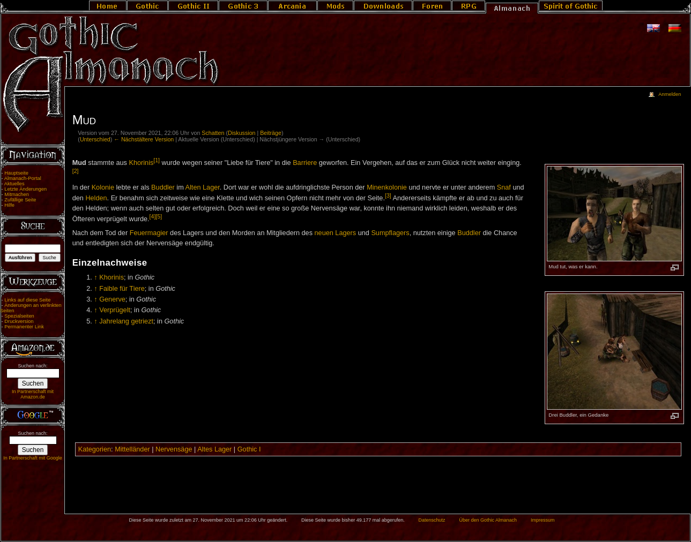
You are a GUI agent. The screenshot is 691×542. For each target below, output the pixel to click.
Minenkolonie (387, 187)
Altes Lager (214, 449)
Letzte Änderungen (25, 189)
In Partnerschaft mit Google (32, 458)
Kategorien (94, 449)
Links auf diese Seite (27, 300)
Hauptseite (16, 173)
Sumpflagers (390, 233)
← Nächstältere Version (144, 139)
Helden (96, 198)
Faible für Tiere (122, 288)
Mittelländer (132, 449)
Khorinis (141, 163)
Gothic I (249, 449)
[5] (158, 216)
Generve (112, 299)
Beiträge (270, 133)
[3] (388, 195)
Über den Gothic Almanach (488, 520)
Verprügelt (114, 310)
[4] (153, 216)
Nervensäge (173, 449)
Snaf (504, 187)
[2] (75, 171)
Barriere (305, 163)
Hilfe (9, 205)
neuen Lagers (335, 233)
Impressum (543, 520)
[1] (156, 160)
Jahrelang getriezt (126, 321)
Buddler (163, 187)
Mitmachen (16, 194)
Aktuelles (14, 183)
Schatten (213, 133)
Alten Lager (202, 187)
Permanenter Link (24, 326)
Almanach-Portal (22, 178)
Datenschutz (432, 520)
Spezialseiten (19, 316)
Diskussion (242, 133)
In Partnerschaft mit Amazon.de (33, 394)
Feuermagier (149, 233)
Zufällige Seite (20, 199)
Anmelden (669, 94)
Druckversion (18, 321)
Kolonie (103, 187)
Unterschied (95, 139)
